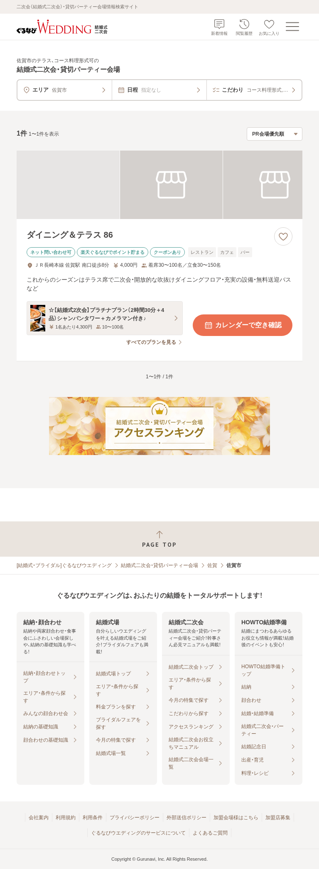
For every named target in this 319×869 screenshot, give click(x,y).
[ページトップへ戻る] (159, 539)
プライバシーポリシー (135, 817)
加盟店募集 (277, 817)
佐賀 (212, 565)
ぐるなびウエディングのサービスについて (138, 833)
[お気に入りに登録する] (283, 236)
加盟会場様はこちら (235, 817)
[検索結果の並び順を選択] (274, 134)
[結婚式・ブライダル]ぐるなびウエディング (64, 565)
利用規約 (66, 817)
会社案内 (39, 817)
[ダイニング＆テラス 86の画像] (159, 185)
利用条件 (93, 817)
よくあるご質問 (210, 833)
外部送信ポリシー (186, 817)
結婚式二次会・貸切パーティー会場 (159, 565)
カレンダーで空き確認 (243, 325)
